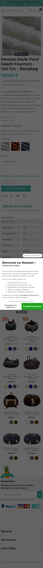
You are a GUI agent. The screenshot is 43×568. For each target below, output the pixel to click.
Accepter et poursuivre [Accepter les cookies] (32, 306)
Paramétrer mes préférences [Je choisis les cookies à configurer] (10, 306)
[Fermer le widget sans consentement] (32, 255)
